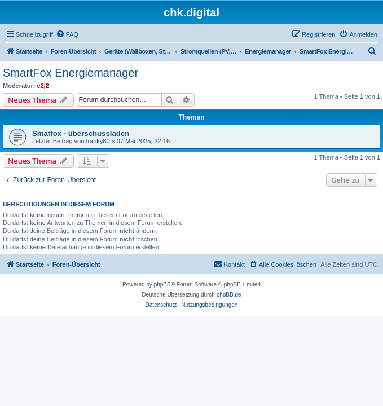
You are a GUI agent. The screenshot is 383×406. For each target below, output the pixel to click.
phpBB (162, 284)
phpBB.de (229, 295)
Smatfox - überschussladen (80, 133)
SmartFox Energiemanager (70, 73)
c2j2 (43, 85)
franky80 (97, 141)
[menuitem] (67, 34)
